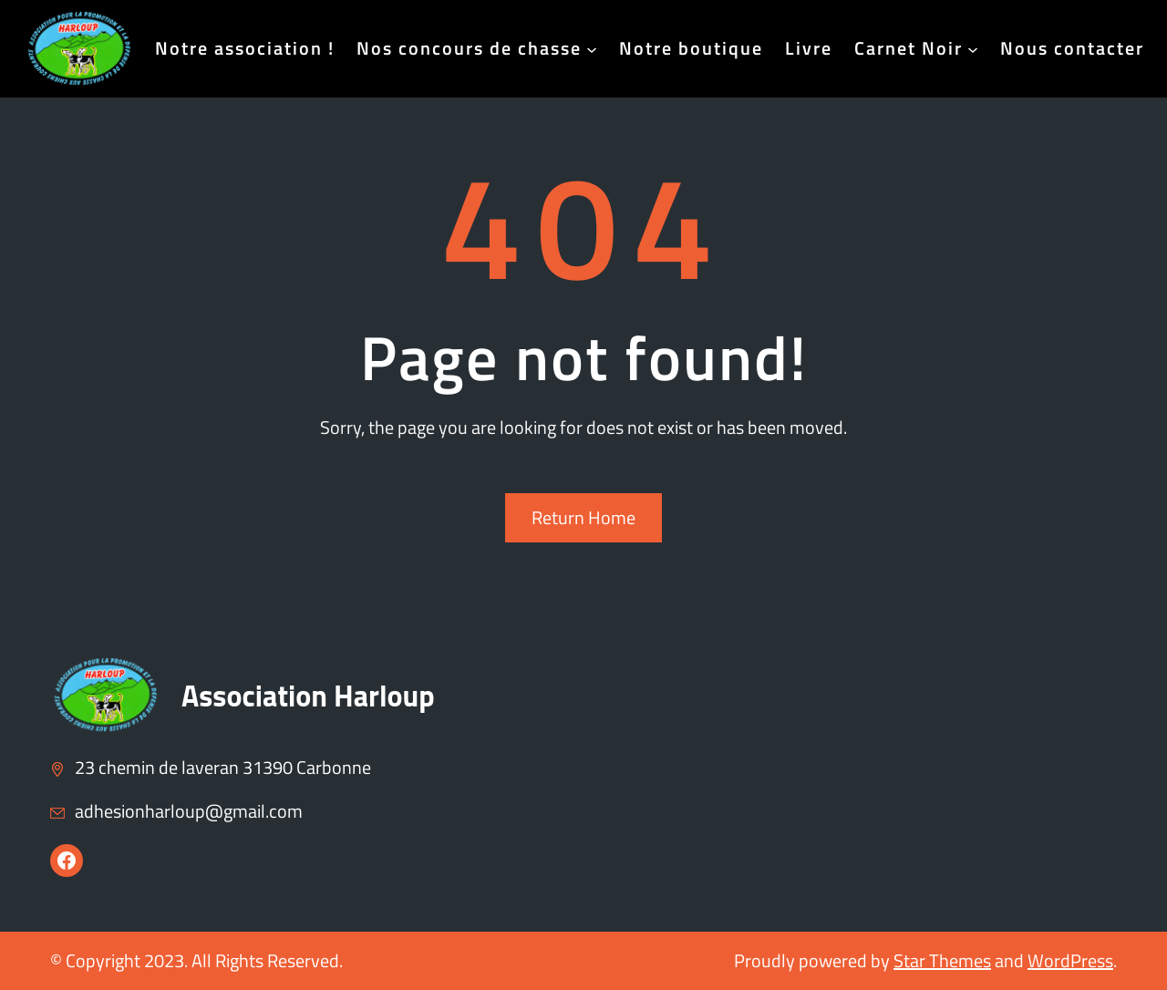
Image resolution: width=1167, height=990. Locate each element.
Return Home (583, 517)
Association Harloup (308, 695)
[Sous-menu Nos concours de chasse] (591, 48)
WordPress (1070, 960)
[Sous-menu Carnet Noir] (972, 48)
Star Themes (942, 960)
